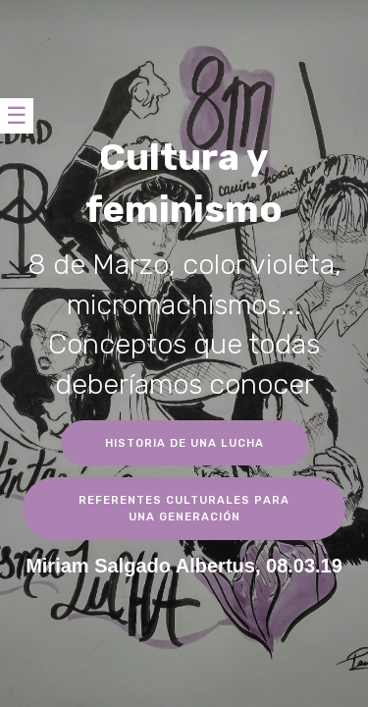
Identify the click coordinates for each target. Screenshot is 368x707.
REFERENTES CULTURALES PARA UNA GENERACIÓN (184, 508)
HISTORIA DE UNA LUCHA (184, 443)
